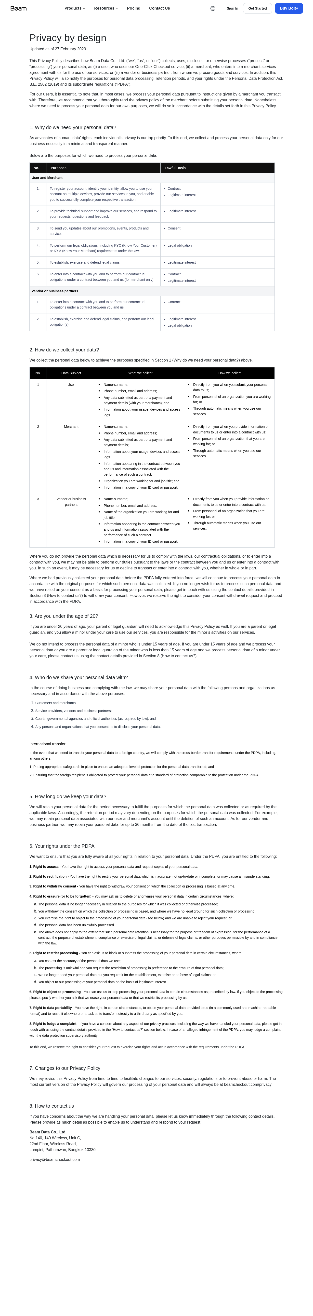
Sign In (232, 8)
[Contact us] (159, 8)
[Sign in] (232, 8)
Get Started (257, 8)
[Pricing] (133, 8)
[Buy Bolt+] (289, 8)
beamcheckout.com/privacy (248, 1084)
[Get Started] (257, 8)
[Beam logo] (18, 8)
